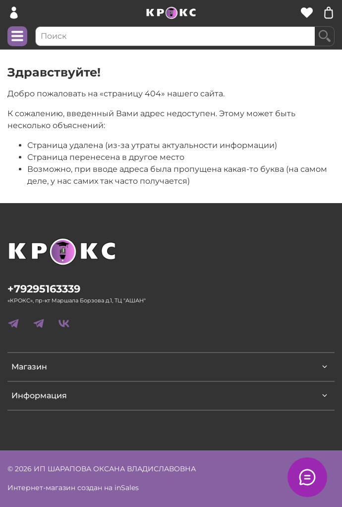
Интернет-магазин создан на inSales (73, 487)
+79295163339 (43, 289)
